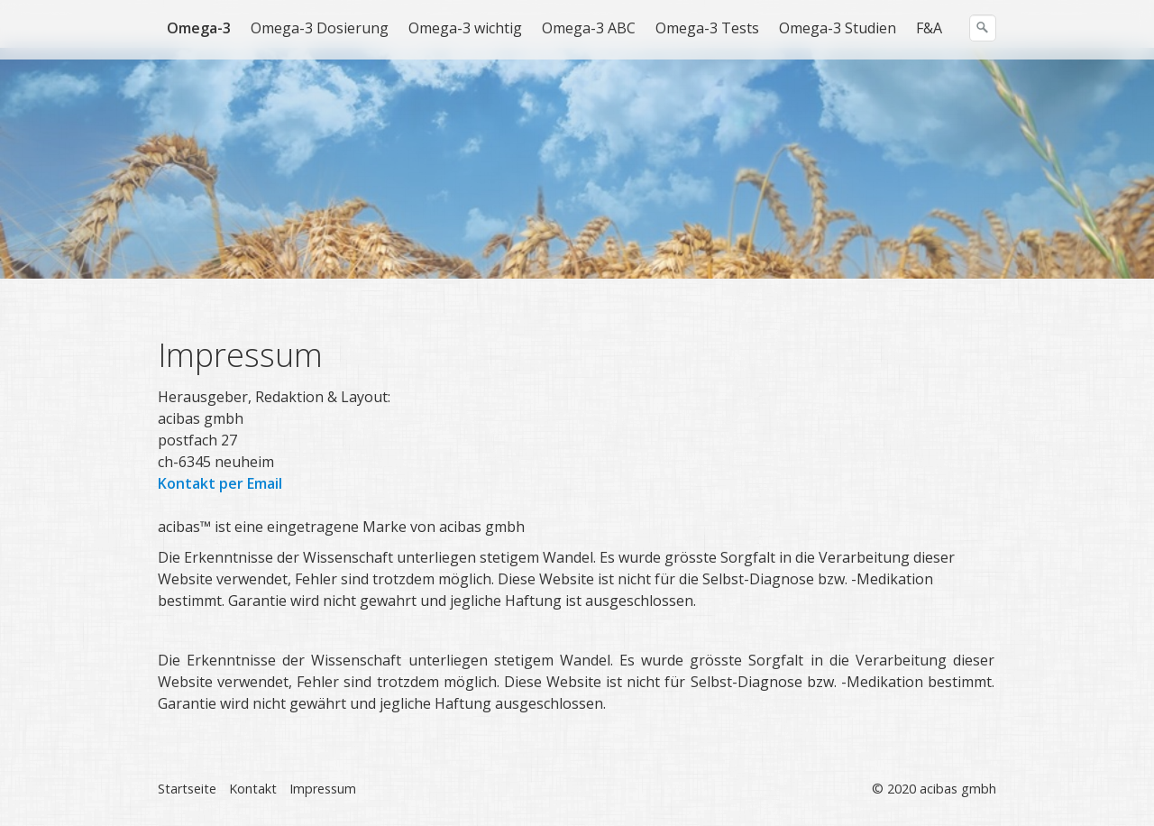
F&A (929, 28)
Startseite (187, 788)
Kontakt (253, 788)
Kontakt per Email (220, 483)
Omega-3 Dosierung (320, 28)
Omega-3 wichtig (465, 28)
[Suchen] (982, 28)
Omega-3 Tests (707, 28)
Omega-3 (199, 28)
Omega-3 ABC (589, 28)
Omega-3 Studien (837, 28)
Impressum (322, 788)
